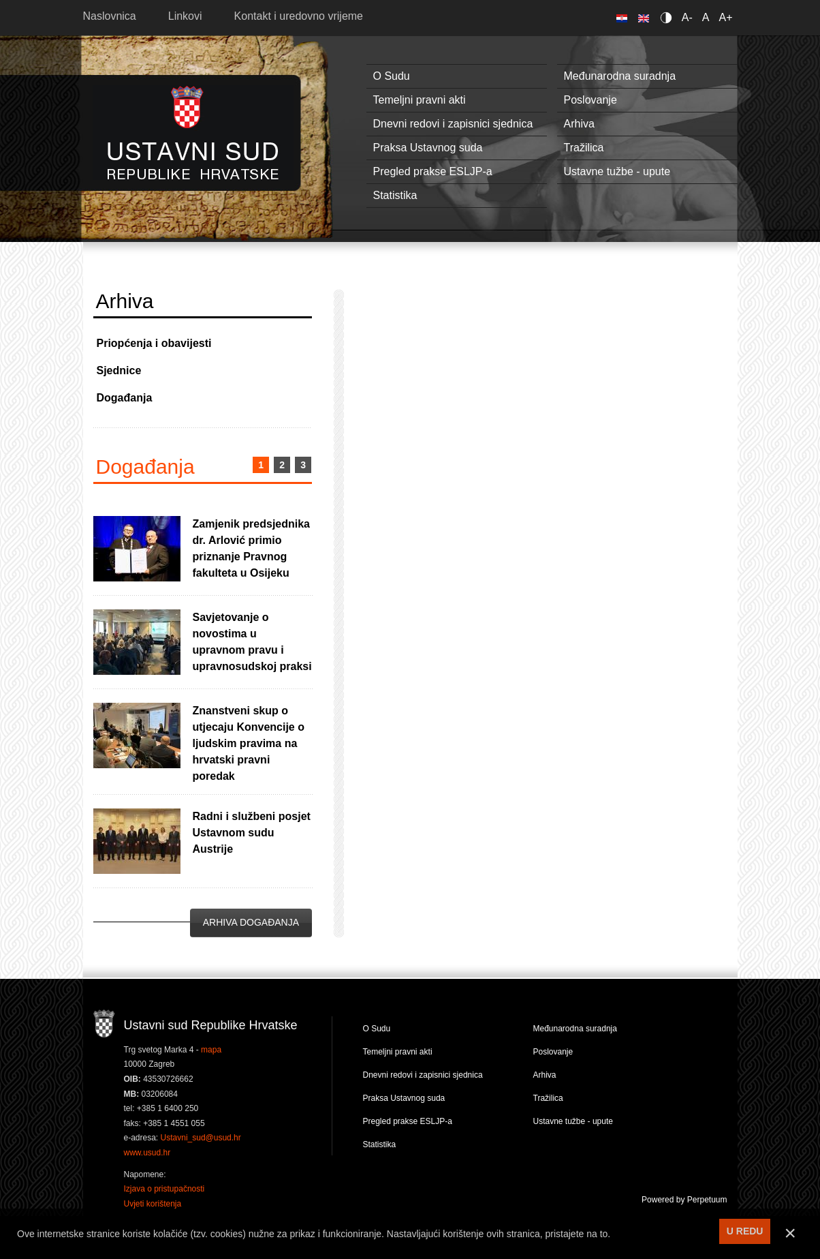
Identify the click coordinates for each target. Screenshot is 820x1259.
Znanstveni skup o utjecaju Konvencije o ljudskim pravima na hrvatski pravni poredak (248, 743)
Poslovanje (590, 100)
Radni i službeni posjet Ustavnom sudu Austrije (252, 832)
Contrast (668, 17)
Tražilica (584, 147)
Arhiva (579, 124)
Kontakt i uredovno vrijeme (298, 16)
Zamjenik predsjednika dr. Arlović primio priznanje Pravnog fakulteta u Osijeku (252, 548)
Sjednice (119, 370)
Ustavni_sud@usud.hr (201, 1137)
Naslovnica (109, 16)
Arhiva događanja (251, 922)
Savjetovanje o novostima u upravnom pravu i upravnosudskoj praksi (252, 641)
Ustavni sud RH (193, 132)
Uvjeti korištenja (153, 1204)
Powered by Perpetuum (684, 1199)
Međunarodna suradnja (620, 76)
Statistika (395, 195)
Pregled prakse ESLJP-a (432, 171)
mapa (211, 1050)
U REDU (745, 1231)
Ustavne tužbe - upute (617, 171)
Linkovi (185, 16)
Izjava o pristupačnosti (164, 1189)
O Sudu (391, 76)
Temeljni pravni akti (419, 100)
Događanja (125, 398)
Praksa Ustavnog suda (428, 147)
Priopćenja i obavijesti (154, 343)
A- (687, 17)
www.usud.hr (147, 1152)
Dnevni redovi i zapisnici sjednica (453, 124)
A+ (725, 17)
